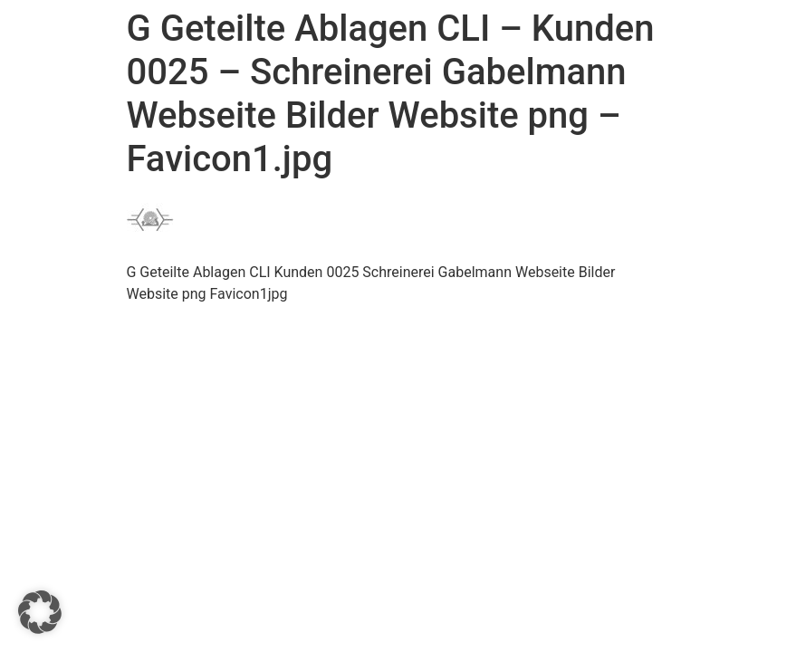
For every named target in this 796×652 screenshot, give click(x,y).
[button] (40, 612)
